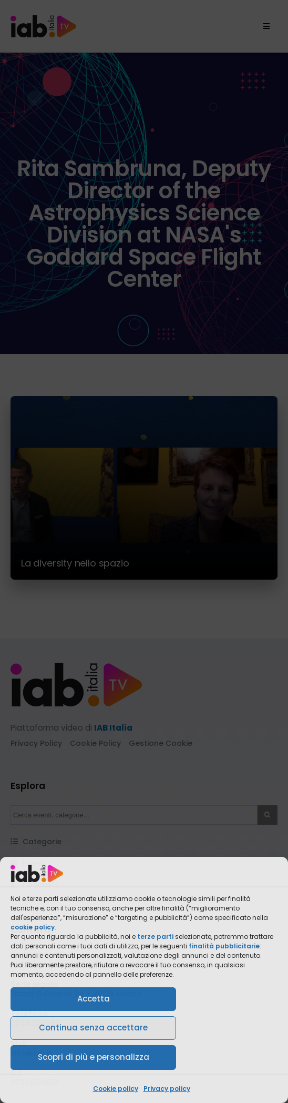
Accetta (93, 998)
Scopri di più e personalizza (93, 1056)
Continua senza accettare (93, 1027)
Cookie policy (115, 1088)
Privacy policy (166, 1088)
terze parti (155, 936)
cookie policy (33, 927)
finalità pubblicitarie (224, 946)
